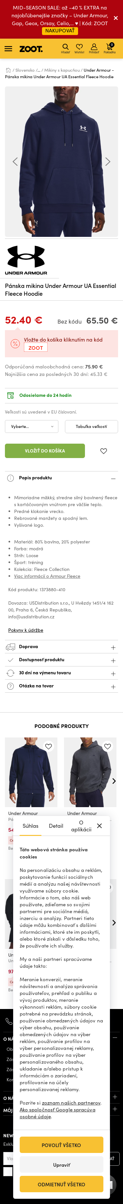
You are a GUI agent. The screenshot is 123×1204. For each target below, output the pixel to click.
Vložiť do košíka (45, 450)
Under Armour (23, 813)
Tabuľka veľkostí (91, 426)
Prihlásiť (94, 49)
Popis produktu (61, 478)
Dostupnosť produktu (61, 660)
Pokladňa (109, 48)
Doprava (61, 647)
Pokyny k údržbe (25, 630)
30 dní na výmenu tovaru (61, 673)
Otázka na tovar (61, 686)
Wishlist (79, 49)
